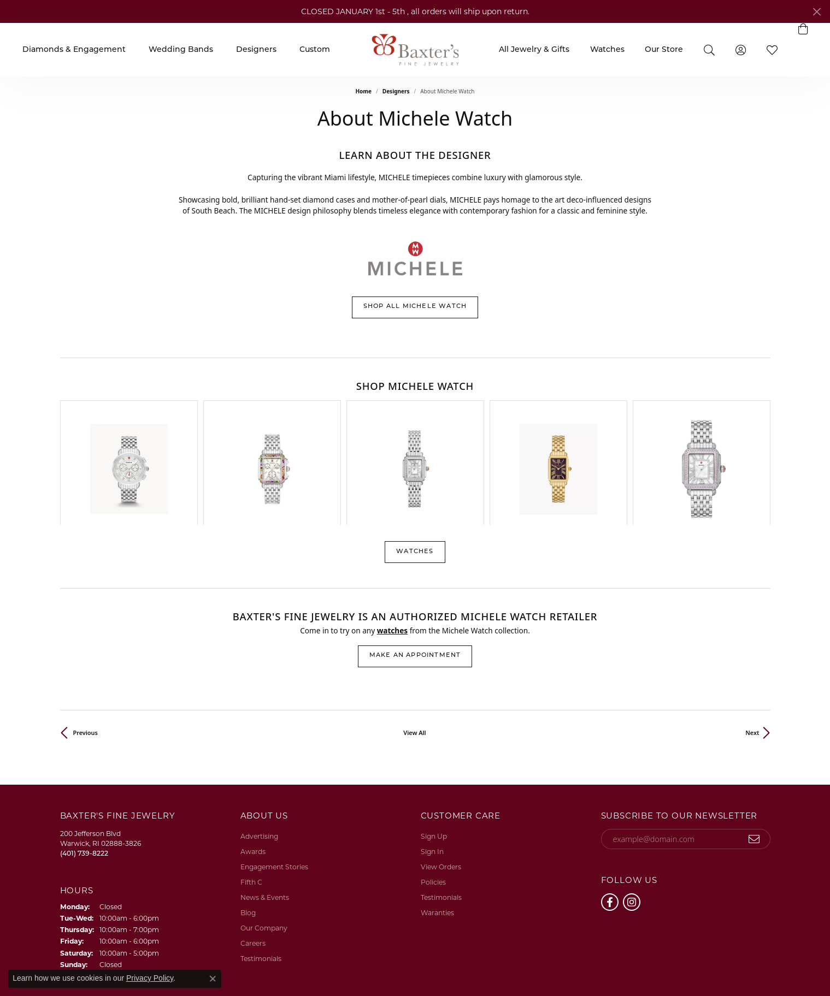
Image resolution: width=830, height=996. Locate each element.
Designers (256, 50)
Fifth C (251, 793)
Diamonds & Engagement (74, 50)
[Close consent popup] (212, 978)
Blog (248, 824)
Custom (314, 50)
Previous (85, 643)
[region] (415, 418)
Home (363, 91)
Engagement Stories (274, 778)
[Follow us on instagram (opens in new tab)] (631, 813)
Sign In (432, 762)
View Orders (441, 778)
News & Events (264, 808)
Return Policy (533, 962)
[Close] (816, 12)
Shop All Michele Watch (415, 307)
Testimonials (260, 869)
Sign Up (434, 747)
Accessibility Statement (728, 962)
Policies (433, 793)
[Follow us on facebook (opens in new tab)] (610, 813)
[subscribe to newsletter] (754, 750)
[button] (709, 49)
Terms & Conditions (649, 962)
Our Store (664, 50)
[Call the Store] (84, 764)
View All (414, 643)
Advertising (259, 747)
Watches (607, 50)
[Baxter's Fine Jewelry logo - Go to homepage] (415, 49)
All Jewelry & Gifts (534, 50)
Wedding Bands (181, 50)
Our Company (263, 839)
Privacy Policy (586, 962)
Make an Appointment (415, 567)
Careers (253, 854)
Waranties (437, 824)
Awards (253, 762)
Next (752, 643)
